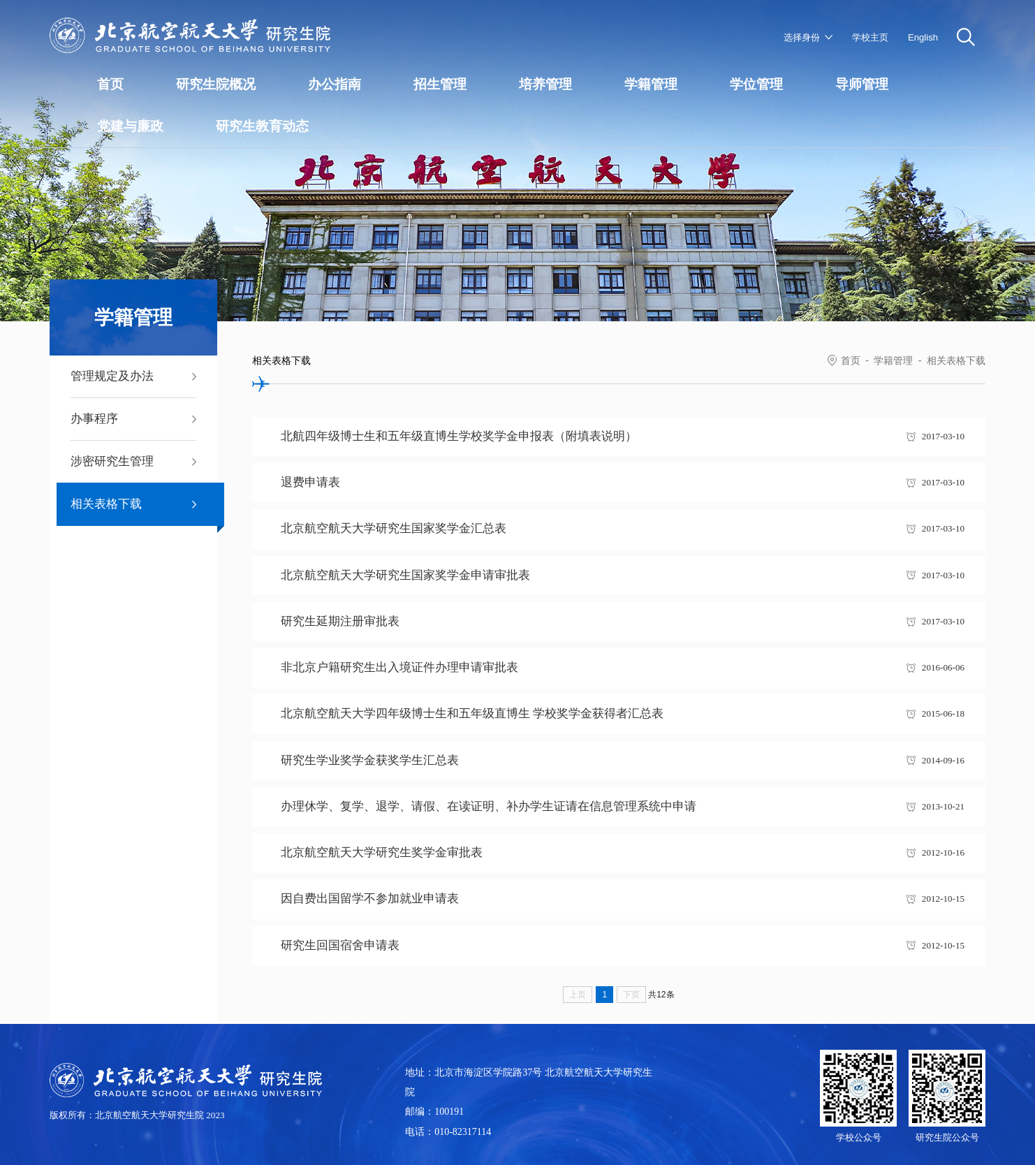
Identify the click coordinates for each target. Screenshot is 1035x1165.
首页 (110, 84)
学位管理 (756, 84)
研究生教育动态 (262, 126)
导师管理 (861, 84)
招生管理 (440, 84)
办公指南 (334, 84)
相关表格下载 (956, 360)
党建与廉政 (130, 126)
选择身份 (802, 37)
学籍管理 (650, 84)
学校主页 (870, 37)
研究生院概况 (216, 84)
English (923, 37)
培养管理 (545, 84)
